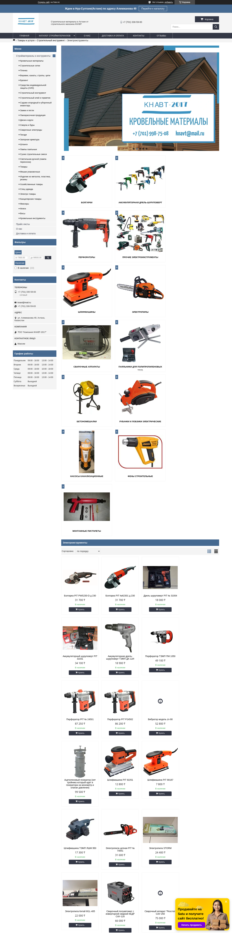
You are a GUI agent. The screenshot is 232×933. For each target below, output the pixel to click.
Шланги (24, 144)
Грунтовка (177, 856)
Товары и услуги (25, 40)
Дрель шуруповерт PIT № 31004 (160, 486)
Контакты (138, 35)
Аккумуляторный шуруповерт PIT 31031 (200, 487)
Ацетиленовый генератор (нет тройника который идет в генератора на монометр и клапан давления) (120, 616)
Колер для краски (180, 860)
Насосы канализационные (140, 367)
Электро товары (28, 194)
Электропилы (193, 257)
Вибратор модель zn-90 (80, 612)
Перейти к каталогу (152, 8)
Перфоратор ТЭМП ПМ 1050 (120, 549)
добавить (168, 2)
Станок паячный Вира (160, 744)
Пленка (23, 70)
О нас (87, 35)
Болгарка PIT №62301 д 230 (120, 486)
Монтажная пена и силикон (185, 872)
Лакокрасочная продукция (32, 115)
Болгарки (86, 202)
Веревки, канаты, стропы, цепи (35, 75)
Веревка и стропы (128, 860)
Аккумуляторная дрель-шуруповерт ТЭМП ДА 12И (80, 550)
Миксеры (24, 204)
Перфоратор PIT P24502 (200, 549)
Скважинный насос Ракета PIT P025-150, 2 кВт (120, 810)
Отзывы (161, 35)
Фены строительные (193, 367)
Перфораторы (193, 202)
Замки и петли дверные (131, 856)
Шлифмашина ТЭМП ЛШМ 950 (80, 680)
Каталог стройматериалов (54, 35)
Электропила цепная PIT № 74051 (120, 682)
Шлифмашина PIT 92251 (160, 612)
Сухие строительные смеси (33, 154)
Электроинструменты (130, 872)
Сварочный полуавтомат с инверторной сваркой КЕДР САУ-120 (80, 746)
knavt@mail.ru (24, 302)
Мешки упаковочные (30, 172)
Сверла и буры (27, 125)
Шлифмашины (140, 257)
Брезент (24, 80)
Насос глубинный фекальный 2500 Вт (80, 810)
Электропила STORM (160, 680)
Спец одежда (26, 189)
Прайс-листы (23, 224)
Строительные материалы (27, 860)
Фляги (23, 208)
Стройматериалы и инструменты (33, 56)
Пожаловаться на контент (129, 930)
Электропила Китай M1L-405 (200, 680)
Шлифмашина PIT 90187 (200, 612)
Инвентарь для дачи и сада (133, 864)
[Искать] (216, 27)
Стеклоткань (73, 868)
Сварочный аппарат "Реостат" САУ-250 (120, 745)
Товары (23, 167)
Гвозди (23, 134)
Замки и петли (27, 110)
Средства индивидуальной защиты (137, 868)
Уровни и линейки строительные (187, 868)
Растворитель (178, 864)
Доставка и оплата (113, 35)
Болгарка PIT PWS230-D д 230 (80, 486)
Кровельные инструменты (32, 218)
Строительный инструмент (51, 40)
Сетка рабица (73, 860)
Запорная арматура (29, 139)
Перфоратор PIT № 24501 (160, 549)
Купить (81, 500)
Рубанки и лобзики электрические (87, 367)
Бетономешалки (194, 312)
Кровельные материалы (32, 61)
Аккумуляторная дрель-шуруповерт (140, 202)
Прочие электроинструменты (87, 257)
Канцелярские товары (30, 199)
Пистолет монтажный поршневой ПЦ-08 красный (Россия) (160, 810)
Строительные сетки (30, 65)
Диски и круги (26, 120)
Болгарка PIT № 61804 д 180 (200, 809)
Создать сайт (44, 2)
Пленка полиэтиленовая (79, 864)
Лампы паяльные (28, 149)
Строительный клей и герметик (35, 98)
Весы (22, 213)
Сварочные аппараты (86, 312)
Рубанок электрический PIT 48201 (200, 745)
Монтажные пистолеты (86, 421)
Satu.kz (129, 927)
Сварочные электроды (31, 130)
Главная (24, 35)
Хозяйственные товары (31, 184)
